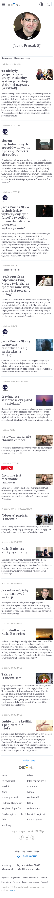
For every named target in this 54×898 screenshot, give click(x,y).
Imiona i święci (34, 819)
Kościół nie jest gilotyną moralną (14, 550)
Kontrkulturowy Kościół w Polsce (13, 631)
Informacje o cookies (30, 882)
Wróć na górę (29, 760)
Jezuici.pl (6, 865)
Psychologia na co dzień (13, 814)
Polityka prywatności (30, 878)
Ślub (3, 819)
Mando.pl (7, 869)
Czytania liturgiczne (11, 803)
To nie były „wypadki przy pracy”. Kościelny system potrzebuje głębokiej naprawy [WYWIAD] (15, 79)
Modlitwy (6, 825)
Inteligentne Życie (19, 381)
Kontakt (44, 878)
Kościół (17, 64)
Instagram (33, 837)
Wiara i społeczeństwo (21, 509)
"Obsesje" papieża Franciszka (14, 517)
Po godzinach (8, 781)
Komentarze (16, 542)
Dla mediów (6, 882)
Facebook (21, 837)
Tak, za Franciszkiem (11, 676)
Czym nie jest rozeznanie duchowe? (11, 479)
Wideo (30, 792)
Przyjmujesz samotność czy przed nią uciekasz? (16, 400)
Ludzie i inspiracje (36, 814)
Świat (4, 775)
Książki (14, 326)
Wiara (12, 430)
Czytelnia (15, 125)
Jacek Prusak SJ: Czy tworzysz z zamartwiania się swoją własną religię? (16, 348)
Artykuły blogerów (11, 808)
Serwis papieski (9, 797)
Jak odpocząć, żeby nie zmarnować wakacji (14, 593)
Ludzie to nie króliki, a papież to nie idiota (16, 725)
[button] (41, 4)
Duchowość (33, 797)
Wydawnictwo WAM (29, 865)
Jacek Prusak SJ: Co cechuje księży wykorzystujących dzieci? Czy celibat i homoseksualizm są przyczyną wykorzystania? (16, 217)
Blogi (4, 792)
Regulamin (15, 878)
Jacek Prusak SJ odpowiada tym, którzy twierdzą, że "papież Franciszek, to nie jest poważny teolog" (15, 285)
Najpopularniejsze (22, 58)
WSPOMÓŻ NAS (27, 856)
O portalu (5, 878)
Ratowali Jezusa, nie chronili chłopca (16, 438)
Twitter (27, 837)
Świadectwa (33, 808)
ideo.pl (12, 890)
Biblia (30, 803)
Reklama (16, 882)
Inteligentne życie (36, 781)
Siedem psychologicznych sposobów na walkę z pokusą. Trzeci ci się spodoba (15, 147)
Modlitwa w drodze (28, 869)
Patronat (44, 882)
